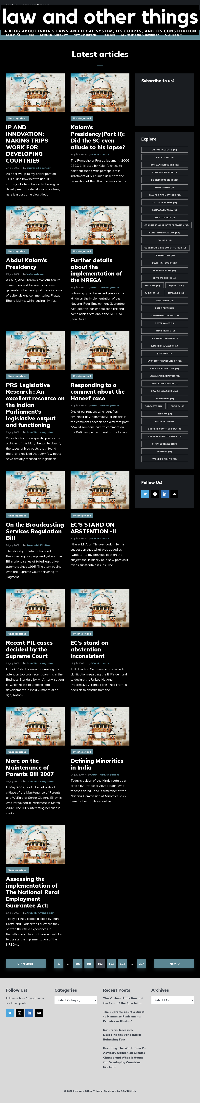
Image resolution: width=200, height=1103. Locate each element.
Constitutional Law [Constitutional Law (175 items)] (164, 232)
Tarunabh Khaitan (39, 545)
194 (122, 964)
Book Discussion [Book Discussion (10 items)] (164, 172)
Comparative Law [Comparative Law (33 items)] (165, 210)
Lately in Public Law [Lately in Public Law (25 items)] (164, 368)
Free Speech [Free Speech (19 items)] (164, 308)
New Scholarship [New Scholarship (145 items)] (164, 391)
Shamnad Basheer (39, 167)
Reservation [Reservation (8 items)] (164, 421)
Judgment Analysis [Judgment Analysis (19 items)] (164, 346)
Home (30, 35)
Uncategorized (17, 118)
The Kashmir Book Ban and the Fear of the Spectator (123, 1001)
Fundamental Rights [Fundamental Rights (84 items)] (165, 315)
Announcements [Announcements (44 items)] (164, 149)
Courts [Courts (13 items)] (165, 240)
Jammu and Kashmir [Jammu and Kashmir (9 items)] (164, 338)
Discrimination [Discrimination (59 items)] (164, 270)
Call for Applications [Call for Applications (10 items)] (165, 195)
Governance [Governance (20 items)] (164, 323)
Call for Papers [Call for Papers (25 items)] (164, 202)
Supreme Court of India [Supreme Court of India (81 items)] (165, 429)
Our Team (172, 35)
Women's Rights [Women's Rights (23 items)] (164, 459)
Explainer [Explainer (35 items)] (176, 293)
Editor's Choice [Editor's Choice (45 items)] (164, 278)
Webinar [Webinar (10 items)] (164, 451)
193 (111, 964)
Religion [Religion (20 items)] (164, 413)
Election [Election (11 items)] (152, 285)
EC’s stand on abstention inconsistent (89, 649)
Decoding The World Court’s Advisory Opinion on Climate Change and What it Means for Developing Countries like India (124, 1057)
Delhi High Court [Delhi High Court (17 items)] (164, 263)
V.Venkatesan (100, 154)
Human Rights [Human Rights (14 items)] (165, 330)
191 (89, 964)
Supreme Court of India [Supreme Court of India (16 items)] (165, 436)
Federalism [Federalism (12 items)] (165, 300)
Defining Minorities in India (97, 764)
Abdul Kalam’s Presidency (26, 263)
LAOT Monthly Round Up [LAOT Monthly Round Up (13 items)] (164, 361)
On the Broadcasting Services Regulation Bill (35, 531)
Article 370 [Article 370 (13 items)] (165, 157)
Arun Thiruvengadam (105, 287)
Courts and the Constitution (140, 35)
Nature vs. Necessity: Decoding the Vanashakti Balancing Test (122, 1034)
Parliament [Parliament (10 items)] (164, 398)
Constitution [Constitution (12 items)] (165, 217)
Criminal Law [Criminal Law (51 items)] (165, 255)
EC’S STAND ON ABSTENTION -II (93, 528)
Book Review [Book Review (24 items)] (165, 187)
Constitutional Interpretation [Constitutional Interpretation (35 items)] (166, 225)
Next (173, 963)
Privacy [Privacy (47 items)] (178, 406)
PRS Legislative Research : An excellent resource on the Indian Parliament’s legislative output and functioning (35, 405)
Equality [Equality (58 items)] (176, 285)
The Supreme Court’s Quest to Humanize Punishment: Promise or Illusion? (123, 1016)
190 (78, 964)
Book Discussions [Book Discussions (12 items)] (164, 180)
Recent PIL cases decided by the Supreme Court (29, 649)
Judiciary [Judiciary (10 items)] (164, 353)
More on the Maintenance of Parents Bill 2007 (30, 767)
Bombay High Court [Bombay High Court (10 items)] (164, 165)
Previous (26, 963)
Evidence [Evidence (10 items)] (152, 293)
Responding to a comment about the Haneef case (98, 392)
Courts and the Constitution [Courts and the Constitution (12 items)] (165, 248)
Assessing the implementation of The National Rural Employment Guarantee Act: (33, 892)
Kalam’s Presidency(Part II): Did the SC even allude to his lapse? (98, 137)
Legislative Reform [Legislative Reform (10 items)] (165, 383)
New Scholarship (85, 35)
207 (141, 964)
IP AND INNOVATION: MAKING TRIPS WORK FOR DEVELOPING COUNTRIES (27, 144)
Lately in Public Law (54, 35)
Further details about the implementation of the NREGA (96, 270)
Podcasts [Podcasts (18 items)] (153, 406)
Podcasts (109, 35)
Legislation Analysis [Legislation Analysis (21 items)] (165, 376)
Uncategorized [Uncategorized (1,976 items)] (164, 444)
